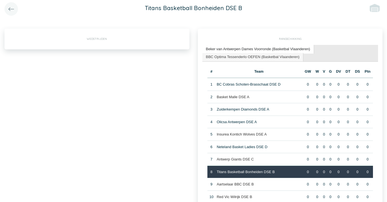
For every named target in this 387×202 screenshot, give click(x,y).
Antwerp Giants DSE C (235, 159)
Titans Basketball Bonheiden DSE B (246, 172)
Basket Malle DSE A (233, 97)
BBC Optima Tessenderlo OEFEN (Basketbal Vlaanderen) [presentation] (253, 57)
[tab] (258, 49)
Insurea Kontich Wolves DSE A (242, 134)
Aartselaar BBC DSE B (235, 184)
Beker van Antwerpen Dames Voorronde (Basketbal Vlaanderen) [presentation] (258, 49)
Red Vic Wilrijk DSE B (234, 197)
